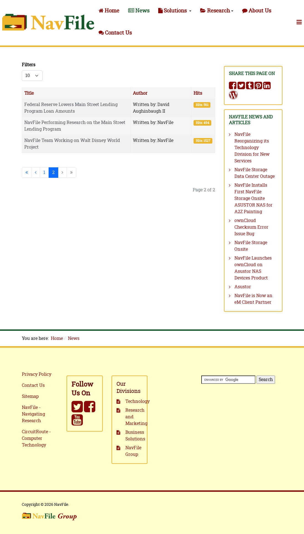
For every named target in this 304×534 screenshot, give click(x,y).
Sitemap (30, 396)
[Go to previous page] (35, 172)
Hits (198, 93)
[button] (175, 11)
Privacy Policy (36, 374)
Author (140, 93)
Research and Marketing (134, 417)
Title (29, 93)
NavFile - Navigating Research (33, 414)
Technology (134, 401)
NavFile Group (133, 451)
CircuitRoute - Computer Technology (36, 438)
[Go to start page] (26, 172)
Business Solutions (134, 435)
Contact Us (33, 385)
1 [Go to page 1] (44, 172)
